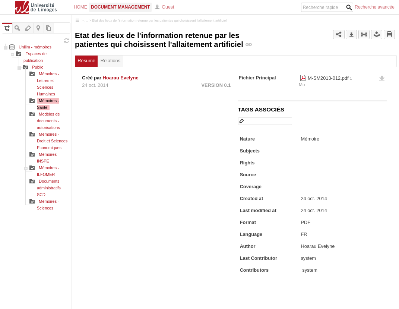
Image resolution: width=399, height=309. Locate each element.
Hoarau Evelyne (121, 78)
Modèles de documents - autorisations (48, 121)
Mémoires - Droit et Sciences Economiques (52, 141)
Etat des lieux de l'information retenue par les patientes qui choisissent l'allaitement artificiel (159, 20)
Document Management (120, 7)
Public (37, 67)
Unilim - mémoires (35, 47)
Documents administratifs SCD (49, 188)
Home (80, 7)
